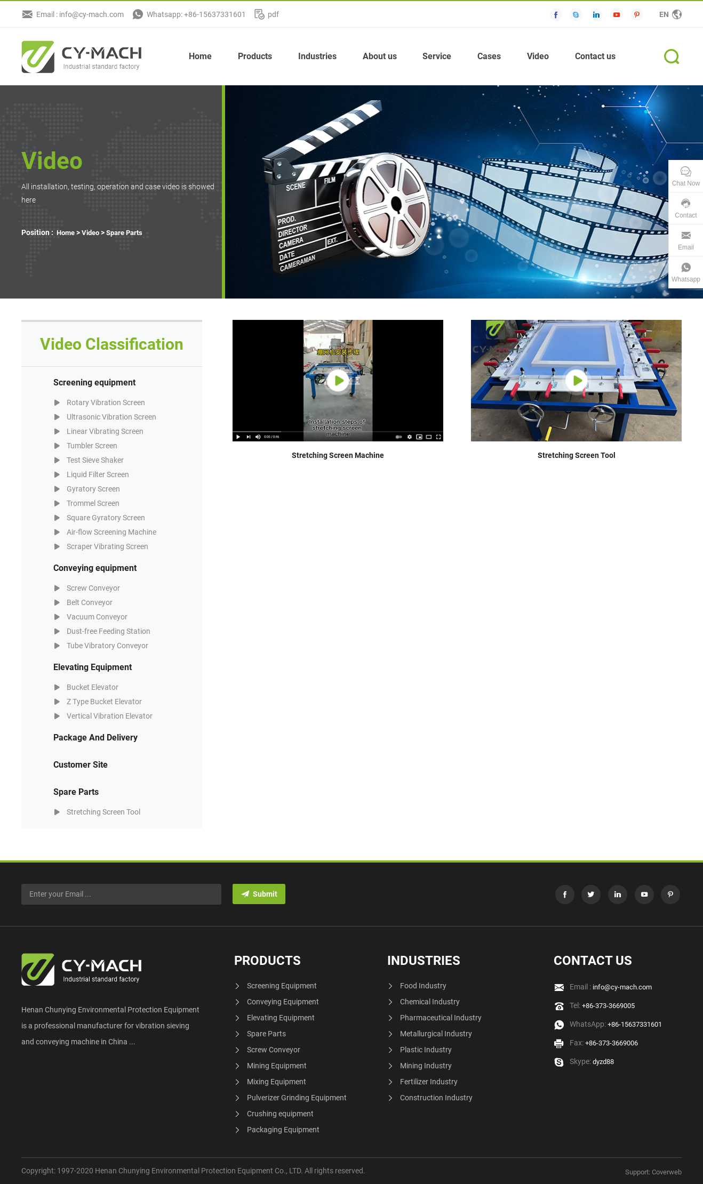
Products (255, 56)
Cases (489, 56)
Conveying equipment (95, 568)
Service (436, 56)
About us (380, 56)
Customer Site (80, 765)
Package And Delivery (95, 737)
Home (200, 56)
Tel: (606, 1006)
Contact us (595, 56)
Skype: (593, 1062)
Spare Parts (130, 232)
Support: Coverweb (650, 1171)
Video (538, 56)
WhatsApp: (619, 1024)
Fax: (607, 1043)
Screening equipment (94, 382)
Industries (317, 56)
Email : (613, 987)
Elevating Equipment (92, 667)
